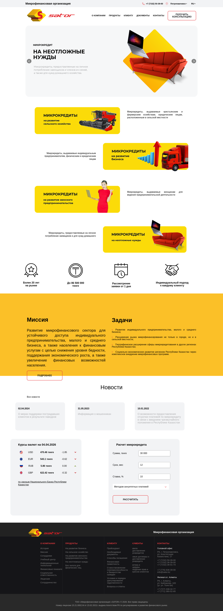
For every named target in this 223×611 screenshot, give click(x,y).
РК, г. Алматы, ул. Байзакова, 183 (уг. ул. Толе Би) (166, 583)
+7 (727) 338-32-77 (166, 589)
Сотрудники (46, 555)
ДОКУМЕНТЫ (143, 15)
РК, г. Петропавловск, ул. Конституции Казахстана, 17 (167, 554)
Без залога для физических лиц (65, 566)
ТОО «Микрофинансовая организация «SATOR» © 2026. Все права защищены (111, 603)
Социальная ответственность (48, 574)
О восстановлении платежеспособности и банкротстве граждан (125, 571)
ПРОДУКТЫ (114, 15)
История (44, 548)
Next (194, 61)
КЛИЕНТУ (128, 15)
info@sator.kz (163, 572)
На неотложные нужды (68, 561)
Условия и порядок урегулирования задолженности (124, 580)
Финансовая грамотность (121, 562)
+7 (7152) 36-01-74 (166, 564)
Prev (29, 61)
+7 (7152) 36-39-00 (166, 562)
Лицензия (45, 579)
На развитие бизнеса (67, 548)
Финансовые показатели (52, 569)
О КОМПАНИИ (98, 15)
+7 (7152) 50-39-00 (154, 4)
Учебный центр (47, 559)
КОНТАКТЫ (158, 15)
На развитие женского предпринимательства (68, 556)
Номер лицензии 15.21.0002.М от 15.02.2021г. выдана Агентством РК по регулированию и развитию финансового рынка (111, 607)
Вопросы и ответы (124, 586)
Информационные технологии (49, 564)
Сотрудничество (48, 582)
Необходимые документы (122, 553)
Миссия (44, 552)
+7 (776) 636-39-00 (166, 570)
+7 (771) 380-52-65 (166, 591)
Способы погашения (125, 558)
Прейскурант (121, 548)
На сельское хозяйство (68, 552)
